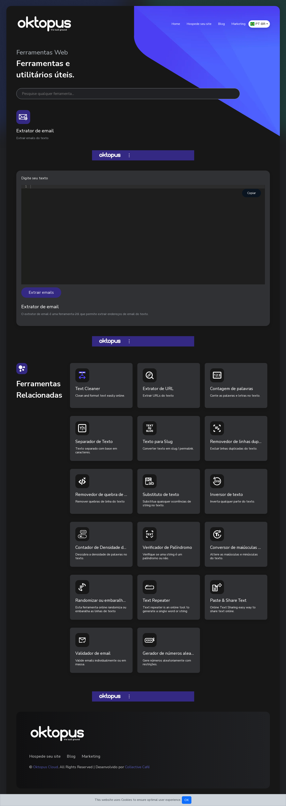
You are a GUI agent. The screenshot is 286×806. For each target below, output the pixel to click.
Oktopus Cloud (45, 767)
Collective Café (137, 767)
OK (186, 800)
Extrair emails (41, 292)
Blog (221, 24)
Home (176, 24)
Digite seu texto (34, 178)
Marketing (238, 24)
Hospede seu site (199, 24)
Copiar (251, 193)
